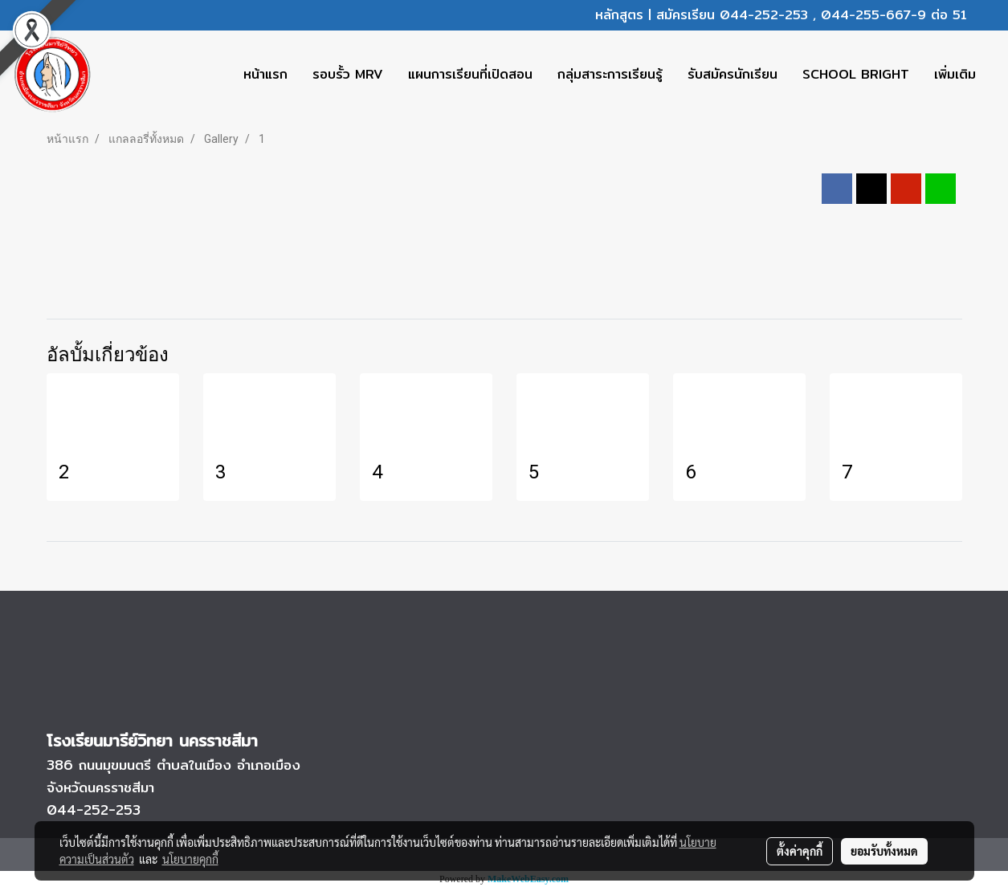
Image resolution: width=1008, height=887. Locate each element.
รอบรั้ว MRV (347, 74)
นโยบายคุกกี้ (190, 859)
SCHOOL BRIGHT (855, 74)
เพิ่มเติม (955, 74)
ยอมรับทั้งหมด (884, 851)
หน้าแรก (265, 74)
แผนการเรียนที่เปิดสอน (470, 74)
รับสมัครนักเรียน (732, 74)
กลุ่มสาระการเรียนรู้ (610, 74)
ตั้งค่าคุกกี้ (799, 851)
